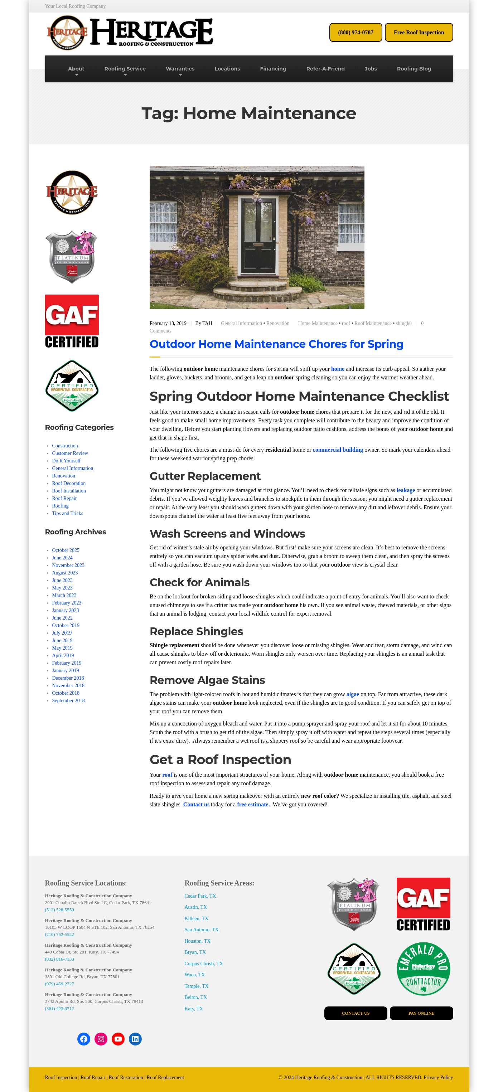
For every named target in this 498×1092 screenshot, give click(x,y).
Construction (65, 445)
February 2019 (67, 663)
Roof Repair (64, 498)
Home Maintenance (318, 323)
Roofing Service (125, 68)
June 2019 (62, 640)
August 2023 (65, 573)
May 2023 (62, 588)
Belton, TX (196, 997)
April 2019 (63, 655)
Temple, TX (197, 986)
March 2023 (64, 595)
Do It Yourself (66, 461)
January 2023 (65, 610)
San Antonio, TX (202, 929)
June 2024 (62, 557)
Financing (273, 68)
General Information (241, 323)
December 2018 (68, 678)
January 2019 (65, 670)
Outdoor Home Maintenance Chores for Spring (277, 344)
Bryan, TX (195, 952)
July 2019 (62, 633)
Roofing (60, 506)
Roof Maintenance (373, 323)
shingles (404, 323)
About (76, 68)
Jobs (371, 68)
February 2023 (67, 603)
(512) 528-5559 (59, 909)
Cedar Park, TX (200, 896)
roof (346, 323)
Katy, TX (194, 1008)
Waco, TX (195, 974)
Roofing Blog (414, 68)
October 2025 (66, 550)
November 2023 (68, 565)
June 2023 (62, 580)
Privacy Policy (438, 1077)
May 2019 (62, 648)
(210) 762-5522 (59, 934)
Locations (227, 68)
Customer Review (70, 453)
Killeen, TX (197, 918)
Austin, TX (196, 907)
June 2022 (62, 618)
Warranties (180, 68)
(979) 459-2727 (59, 983)
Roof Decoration (69, 483)
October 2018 (66, 693)
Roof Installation (69, 491)
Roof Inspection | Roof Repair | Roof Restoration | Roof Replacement (114, 1077)
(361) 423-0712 (59, 1008)
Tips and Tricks (67, 513)
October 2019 (66, 625)
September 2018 (68, 700)
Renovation (278, 323)
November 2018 (68, 685)
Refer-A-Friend (325, 68)
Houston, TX (198, 941)
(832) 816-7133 (59, 959)
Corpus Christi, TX (204, 963)
